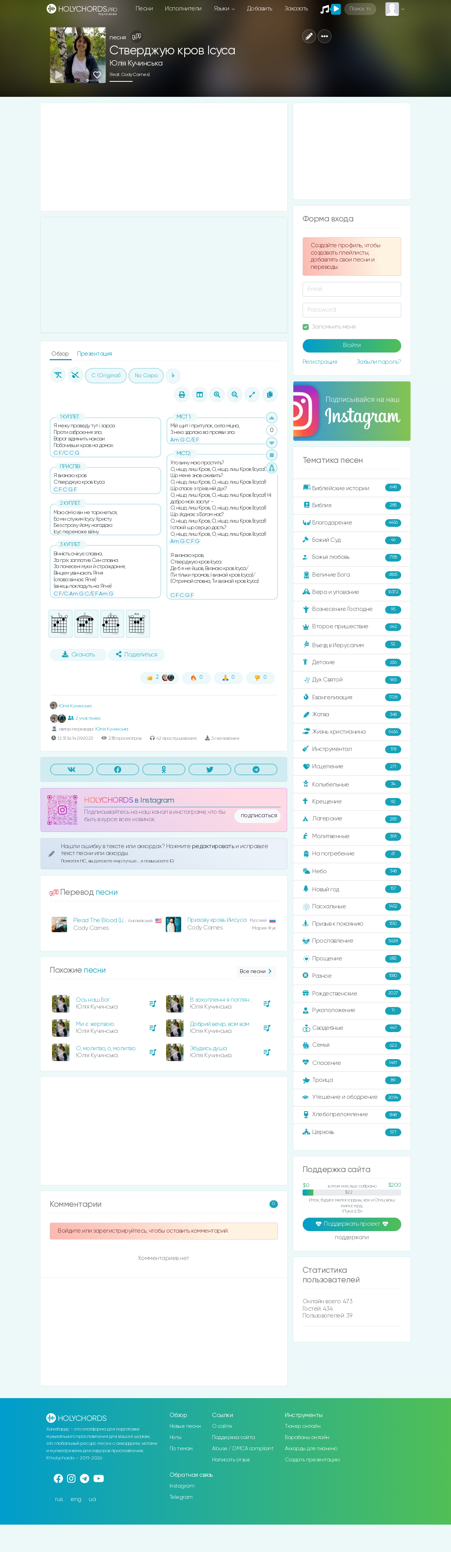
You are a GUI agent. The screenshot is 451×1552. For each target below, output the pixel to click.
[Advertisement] (163, 157)
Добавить (259, 9)
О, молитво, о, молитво (105, 1048)
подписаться (259, 816)
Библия (352, 505)
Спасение (352, 1063)
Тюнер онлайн (302, 1426)
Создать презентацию (312, 1460)
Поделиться (136, 654)
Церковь (352, 1132)
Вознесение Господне (352, 610)
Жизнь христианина (352, 732)
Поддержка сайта (233, 1437)
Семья (352, 1045)
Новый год (352, 889)
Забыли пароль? (379, 362)
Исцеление (352, 767)
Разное (352, 976)
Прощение (352, 959)
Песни (144, 9)
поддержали (352, 1238)
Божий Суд (352, 540)
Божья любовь (352, 558)
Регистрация (320, 362)
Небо (352, 872)
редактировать (214, 846)
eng (76, 1499)
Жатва (352, 715)
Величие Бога (352, 575)
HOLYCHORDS (108, 800)
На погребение (352, 854)
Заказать (296, 9)
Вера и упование (352, 592)
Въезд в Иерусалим (352, 645)
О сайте (222, 1426)
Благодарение (352, 523)
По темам (181, 1448)
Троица (352, 1080)
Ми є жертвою (95, 1024)
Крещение (352, 802)
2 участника (84, 718)
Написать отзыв (230, 1460)
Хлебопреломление (352, 1115)
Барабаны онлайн (307, 1437)
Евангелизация (352, 697)
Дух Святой (352, 680)
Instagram (182, 1486)
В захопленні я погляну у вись (229, 1000)
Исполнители (183, 9)
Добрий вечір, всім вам (219, 1024)
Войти (352, 345)
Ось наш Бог (93, 1000)
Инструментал (352, 749)
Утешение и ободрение (352, 1098)
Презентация (94, 354)
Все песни (256, 972)
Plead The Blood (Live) (102, 920)
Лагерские (352, 819)
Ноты (176, 1437)
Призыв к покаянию (352, 924)
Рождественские (352, 993)
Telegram (181, 1497)
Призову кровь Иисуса (217, 920)
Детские (352, 662)
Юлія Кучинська (135, 63)
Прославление (352, 941)
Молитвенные (352, 836)
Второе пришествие (352, 627)
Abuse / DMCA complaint (242, 1448)
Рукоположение (352, 1011)
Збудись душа (208, 1048)
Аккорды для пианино (311, 1448)
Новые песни (185, 1426)
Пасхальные (352, 907)
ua (92, 1499)
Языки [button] (222, 9)
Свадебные (352, 1028)
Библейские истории (352, 488)
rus (59, 1499)
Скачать (78, 654)
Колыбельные (352, 784)
